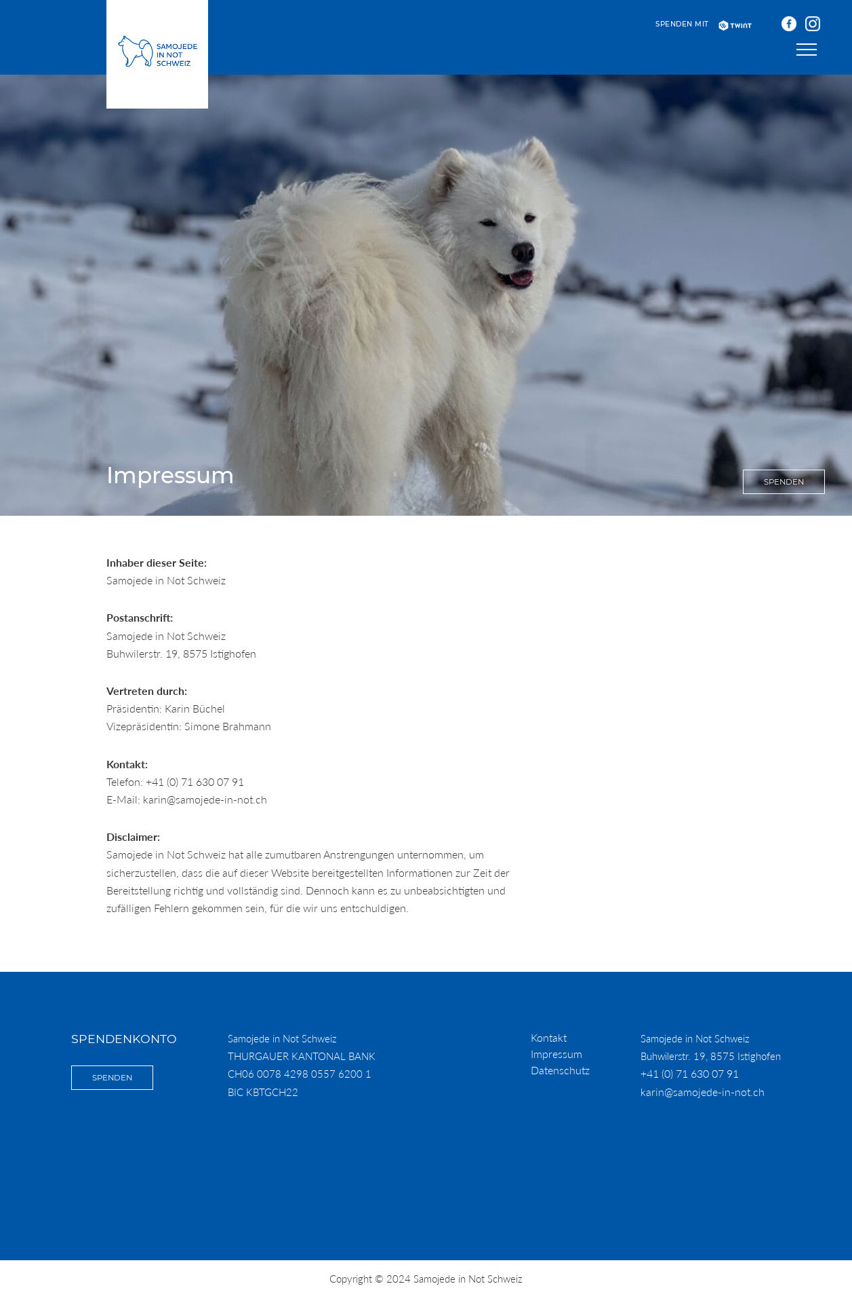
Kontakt (549, 1037)
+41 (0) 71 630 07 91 (690, 1073)
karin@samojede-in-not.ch (703, 1091)
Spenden (784, 482)
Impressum (556, 1053)
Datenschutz (560, 1069)
